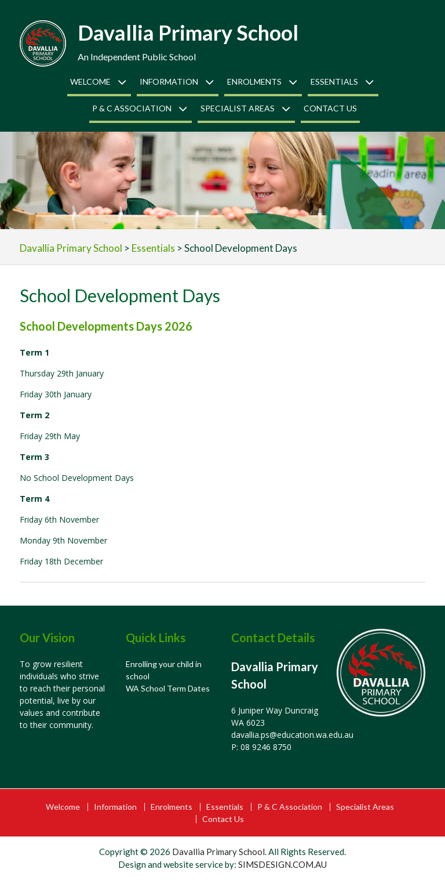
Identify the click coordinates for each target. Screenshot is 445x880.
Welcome (90, 81)
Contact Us (330, 108)
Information (169, 81)
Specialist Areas (237, 108)
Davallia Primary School (188, 32)
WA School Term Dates (168, 688)
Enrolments (254, 81)
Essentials (334, 81)
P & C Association (132, 108)
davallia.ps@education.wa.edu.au (292, 734)
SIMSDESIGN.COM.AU (282, 864)
